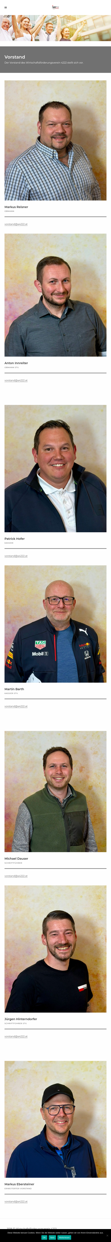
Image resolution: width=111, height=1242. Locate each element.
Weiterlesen (64, 1237)
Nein (52, 1237)
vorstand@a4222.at (16, 224)
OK (44, 1237)
